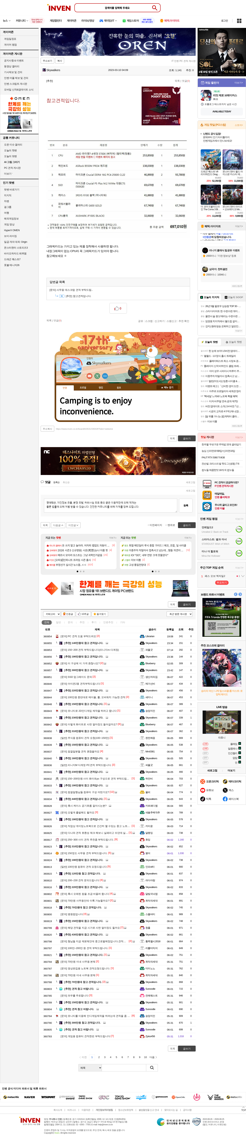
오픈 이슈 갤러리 (13, 144)
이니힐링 (97, 376)
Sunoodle (150, 988)
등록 (185, 505)
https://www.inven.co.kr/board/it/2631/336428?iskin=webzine (84, 429)
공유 (140, 321)
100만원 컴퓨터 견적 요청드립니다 (84, 866)
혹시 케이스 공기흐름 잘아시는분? (84, 805)
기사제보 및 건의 (13, 72)
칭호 (119, 387)
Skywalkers (51, 70)
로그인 (224, 20)
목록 (177, 80)
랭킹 (101, 387)
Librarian (149, 636)
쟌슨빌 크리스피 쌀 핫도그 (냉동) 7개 (220, 463)
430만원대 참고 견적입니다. (83, 934)
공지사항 (187, 1110)
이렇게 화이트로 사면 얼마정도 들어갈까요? (89, 724)
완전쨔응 (150, 737)
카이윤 (149, 826)
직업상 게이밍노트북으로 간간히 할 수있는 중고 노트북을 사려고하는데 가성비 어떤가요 (114, 826)
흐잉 (147, 839)
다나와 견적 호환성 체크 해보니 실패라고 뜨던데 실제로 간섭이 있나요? (105, 832)
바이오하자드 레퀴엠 (15, 253)
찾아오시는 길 (170, 1110)
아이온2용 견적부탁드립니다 (80, 683)
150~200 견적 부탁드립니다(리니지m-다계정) (90, 649)
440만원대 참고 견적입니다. (83, 799)
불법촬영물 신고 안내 (149, 1110)
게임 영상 (9, 224)
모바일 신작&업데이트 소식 (19, 89)
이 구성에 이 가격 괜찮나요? (80, 663)
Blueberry (150, 663)
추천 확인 (184, 321)
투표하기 (222, 582)
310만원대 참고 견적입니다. (83, 731)
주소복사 (47, 429)
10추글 (85, 614)
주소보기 (47, 60)
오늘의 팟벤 (10, 156)
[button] (77, 571)
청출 (147, 927)
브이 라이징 (10, 236)
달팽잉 (149, 832)
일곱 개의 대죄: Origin (15, 242)
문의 (70, 622)
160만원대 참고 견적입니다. (83, 758)
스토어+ (239, 125)
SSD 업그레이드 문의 (76, 676)
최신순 (66, 482)
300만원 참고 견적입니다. (82, 1022)
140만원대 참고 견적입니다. (83, 643)
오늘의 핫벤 (10, 150)
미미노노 (150, 968)
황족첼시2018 (152, 941)
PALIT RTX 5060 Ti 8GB (213, 457)
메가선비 (150, 683)
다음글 (57, 525)
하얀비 (149, 778)
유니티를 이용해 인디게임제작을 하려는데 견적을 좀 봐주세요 (99, 1015)
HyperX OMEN (12, 230)
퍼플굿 (149, 649)
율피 (147, 792)
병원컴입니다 (72, 914)
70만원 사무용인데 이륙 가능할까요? (85, 900)
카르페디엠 (151, 805)
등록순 (56, 482)
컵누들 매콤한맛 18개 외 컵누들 (218, 470)
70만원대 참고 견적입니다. (83, 907)
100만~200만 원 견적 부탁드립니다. (84, 948)
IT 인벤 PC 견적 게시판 (184, 61)
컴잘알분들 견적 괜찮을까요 (80, 751)
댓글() (186, 80)
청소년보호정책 (125, 1110)
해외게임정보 (11, 218)
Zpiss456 (150, 1036)
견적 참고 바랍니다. (79, 988)
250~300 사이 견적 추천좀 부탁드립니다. (87, 839)
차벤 (6, 201)
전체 (46, 622)
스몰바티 (150, 914)
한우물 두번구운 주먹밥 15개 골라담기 (221, 444)
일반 (58, 622)
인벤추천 (108, 622)
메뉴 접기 (167, 387)
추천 (82, 622)
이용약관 (86, 1110)
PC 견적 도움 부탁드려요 (78, 636)
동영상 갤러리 (11, 66)
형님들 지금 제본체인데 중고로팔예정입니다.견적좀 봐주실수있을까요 (104, 941)
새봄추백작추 (152, 812)
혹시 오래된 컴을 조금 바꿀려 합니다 (85, 893)
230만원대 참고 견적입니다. (83, 717)
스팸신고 (172, 321)
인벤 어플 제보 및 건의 (16, 78)
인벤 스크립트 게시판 (15, 84)
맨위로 (171, 525)
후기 (93, 622)
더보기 (105, 376)
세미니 (149, 697)
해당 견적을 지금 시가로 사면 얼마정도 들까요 (90, 927)
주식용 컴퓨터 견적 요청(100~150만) (85, 737)
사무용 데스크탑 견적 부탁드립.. (71, 289)
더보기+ (113, 538)
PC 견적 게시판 (12, 168)
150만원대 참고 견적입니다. (83, 704)
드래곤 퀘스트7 (12, 259)
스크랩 (149, 321)
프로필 (83, 387)
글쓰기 (187, 604)
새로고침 (190, 482)
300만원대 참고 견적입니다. (83, 670)
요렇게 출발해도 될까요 (77, 812)
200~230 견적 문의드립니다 (80, 880)
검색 (152, 1067)
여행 (6, 213)
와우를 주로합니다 (75, 995)
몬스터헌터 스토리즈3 (16, 247)
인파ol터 (150, 866)
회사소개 (57, 1110)
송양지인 (150, 710)
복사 (59, 60)
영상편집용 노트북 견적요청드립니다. (85, 968)
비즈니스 (71, 1110)
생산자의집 (151, 676)
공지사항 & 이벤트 (14, 60)
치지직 (7, 195)
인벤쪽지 (89, 376)
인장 (65, 388)
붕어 (147, 853)
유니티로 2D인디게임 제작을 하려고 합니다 (89, 710)
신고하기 (160, 321)
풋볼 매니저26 (11, 265)
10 (145, 1057)
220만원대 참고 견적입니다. (83, 690)
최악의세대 (151, 900)
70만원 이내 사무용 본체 (78, 961)
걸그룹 (7, 207)
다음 (152, 1057)
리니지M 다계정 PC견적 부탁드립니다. (86, 765)
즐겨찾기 (101, 614)
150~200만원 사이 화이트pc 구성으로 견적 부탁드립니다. (96, 778)
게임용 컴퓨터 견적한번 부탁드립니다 (85, 1036)
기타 (122, 622)
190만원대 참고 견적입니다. (83, 656)
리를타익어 (151, 948)
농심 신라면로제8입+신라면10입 (218, 450)
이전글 (72, 525)
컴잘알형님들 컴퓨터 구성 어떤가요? (85, 792)
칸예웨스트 (151, 995)
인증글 (69, 614)
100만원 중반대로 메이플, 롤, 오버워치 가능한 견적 (93, 697)
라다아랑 (150, 880)
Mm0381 (150, 751)
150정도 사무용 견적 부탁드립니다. (84, 853)
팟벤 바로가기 (11, 189)
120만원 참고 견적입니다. (82, 873)
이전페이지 (156, 525)
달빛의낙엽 (151, 893)
